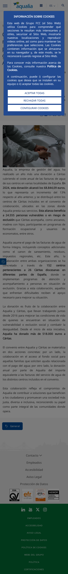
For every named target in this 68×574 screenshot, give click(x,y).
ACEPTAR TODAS (34, 93)
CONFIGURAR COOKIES (34, 108)
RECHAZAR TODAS (35, 100)
